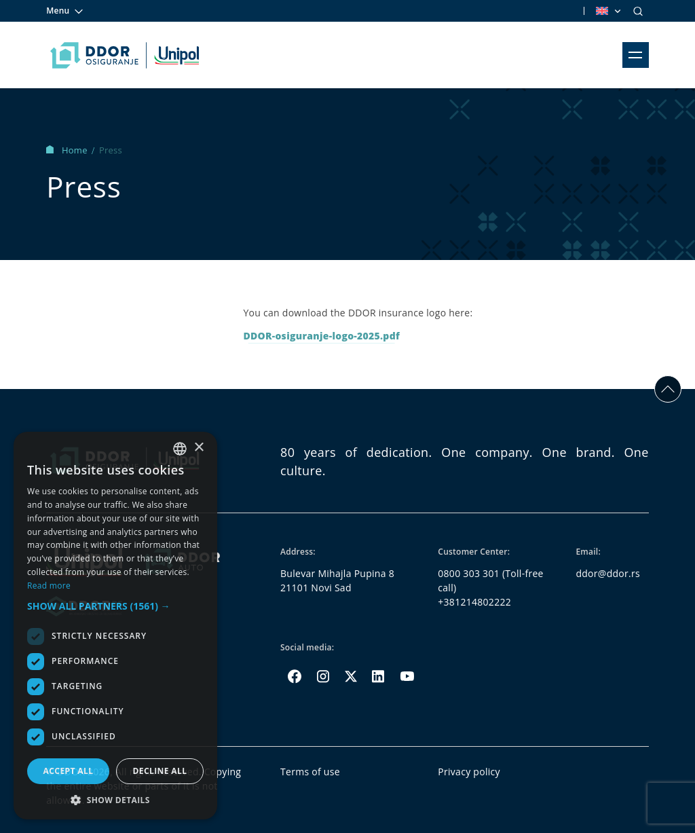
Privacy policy (469, 771)
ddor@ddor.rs (608, 573)
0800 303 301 (469, 573)
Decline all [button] (160, 771)
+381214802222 (474, 601)
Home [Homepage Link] (68, 150)
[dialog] (115, 625)
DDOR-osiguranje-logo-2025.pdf (321, 335)
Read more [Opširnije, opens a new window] (49, 585)
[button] (115, 605)
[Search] (638, 10)
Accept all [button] (68, 771)
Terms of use (310, 771)
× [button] (198, 448)
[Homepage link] (124, 55)
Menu (65, 11)
